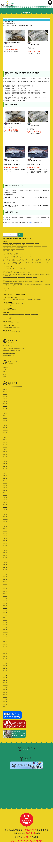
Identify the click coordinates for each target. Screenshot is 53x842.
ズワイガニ (10, 318)
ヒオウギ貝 (19, 282)
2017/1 (5, 655)
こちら (30, 222)
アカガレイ (5, 256)
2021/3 (5, 535)
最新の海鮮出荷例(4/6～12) (10, 355)
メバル (4, 254)
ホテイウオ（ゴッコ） (26, 254)
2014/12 (5, 698)
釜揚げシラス (12, 260)
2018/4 (5, 619)
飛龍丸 (18, 327)
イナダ (28, 260)
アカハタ (13, 248)
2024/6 (5, 441)
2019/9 (5, 578)
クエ (8, 247)
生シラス (44, 259)
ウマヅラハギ (14, 254)
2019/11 (5, 573)
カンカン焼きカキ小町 (35, 284)
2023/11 (5, 458)
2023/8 (5, 465)
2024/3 (5, 448)
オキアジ (21, 251)
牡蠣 (4, 282)
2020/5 (5, 559)
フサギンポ (8, 251)
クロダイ (37, 242)
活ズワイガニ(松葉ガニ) (21, 273)
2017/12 (5, 628)
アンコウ (5, 253)
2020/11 (5, 544)
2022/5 (5, 501)
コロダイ (8, 259)
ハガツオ (14, 245)
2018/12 (5, 600)
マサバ (20, 261)
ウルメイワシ (10, 253)
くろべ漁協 (5, 327)
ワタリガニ (22, 272)
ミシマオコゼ (18, 244)
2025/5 (5, 414)
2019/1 (5, 597)
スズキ (32, 242)
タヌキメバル (10, 263)
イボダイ (8, 248)
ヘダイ (22, 263)
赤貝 (28, 284)
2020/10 (5, 547)
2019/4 (5, 590)
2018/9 (5, 607)
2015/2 (5, 696)
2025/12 (5, 398)
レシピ (4, 368)
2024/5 (5, 443)
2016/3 (5, 677)
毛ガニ (19, 276)
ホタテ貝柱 (15, 281)
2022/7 (5, 496)
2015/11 (5, 686)
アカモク (5, 290)
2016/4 (5, 674)
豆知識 (4, 376)
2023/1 (5, 482)
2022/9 (5, 491)
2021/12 (5, 513)
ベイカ (13, 267)
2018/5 (5, 616)
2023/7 (5, 467)
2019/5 (5, 588)
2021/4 (5, 532)
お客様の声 (5, 366)
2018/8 (5, 609)
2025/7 (5, 410)
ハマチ (11, 250)
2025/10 (5, 402)
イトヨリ (7, 244)
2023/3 (5, 477)
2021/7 (5, 525)
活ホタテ (10, 285)
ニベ (30, 257)
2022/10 (5, 489)
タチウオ (15, 242)
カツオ (9, 245)
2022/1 (5, 511)
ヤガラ (19, 263)
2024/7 (5, 438)
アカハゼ (7, 250)
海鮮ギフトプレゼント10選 (9, 298)
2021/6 (5, 527)
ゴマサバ (25, 261)
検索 (20, 234)
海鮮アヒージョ (40, 281)
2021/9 (5, 520)
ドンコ (4, 251)
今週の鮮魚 (5, 371)
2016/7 (5, 669)
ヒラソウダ (24, 245)
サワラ (4, 248)
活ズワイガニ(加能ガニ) (33, 273)
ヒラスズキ (44, 245)
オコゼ (30, 259)
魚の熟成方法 (17, 331)
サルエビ (23, 276)
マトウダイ (10, 257)
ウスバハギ (21, 247)
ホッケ (4, 259)
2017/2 (5, 652)
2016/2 (5, 679)
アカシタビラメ (14, 256)
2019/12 (5, 571)
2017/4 (5, 648)
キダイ (7, 303)
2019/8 (5, 580)
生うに (14, 285)
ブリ (25, 260)
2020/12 (5, 542)
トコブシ (5, 284)
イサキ (23, 242)
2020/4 (5, 561)
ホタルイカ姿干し (12, 309)
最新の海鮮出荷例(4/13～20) (10, 345)
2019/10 (5, 576)
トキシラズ (28, 242)
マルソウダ (30, 245)
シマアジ (18, 248)
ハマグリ (7, 282)
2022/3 (5, 506)
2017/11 (5, 631)
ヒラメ (39, 245)
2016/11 (5, 660)
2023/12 (5, 455)
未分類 (4, 373)
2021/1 (5, 539)
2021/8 (5, 523)
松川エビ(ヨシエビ (12, 276)
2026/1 (5, 395)
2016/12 (5, 657)
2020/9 (5, 549)
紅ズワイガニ (16, 272)
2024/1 (5, 453)
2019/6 (5, 585)
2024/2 (5, 450)
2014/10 (5, 703)
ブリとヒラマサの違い (8, 304)
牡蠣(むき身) (23, 284)
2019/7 (5, 583)
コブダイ (16, 253)
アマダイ (23, 244)
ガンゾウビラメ (22, 256)
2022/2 (5, 508)
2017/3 (5, 650)
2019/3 (5, 592)
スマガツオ (19, 245)
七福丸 (14, 327)
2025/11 (5, 400)
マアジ (24, 251)
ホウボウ (12, 244)
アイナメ (16, 250)
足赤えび (5, 273)
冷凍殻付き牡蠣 (34, 313)
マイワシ (8, 254)
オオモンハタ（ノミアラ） (22, 259)
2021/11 (5, 515)
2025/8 (5, 407)
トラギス (22, 248)
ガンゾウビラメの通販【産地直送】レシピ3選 (13, 347)
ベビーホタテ (9, 281)
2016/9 (5, 665)
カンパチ (17, 247)
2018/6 (5, 614)
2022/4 (5, 503)
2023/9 (5, 463)
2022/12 (5, 484)
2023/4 (5, 475)
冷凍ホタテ (21, 281)
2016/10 (5, 662)
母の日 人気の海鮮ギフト (21, 298)
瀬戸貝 (15, 282)
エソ (9, 256)
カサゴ (22, 260)
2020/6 (5, 556)
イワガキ (26, 281)
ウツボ (6, 242)
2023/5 (5, 472)
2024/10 (5, 431)
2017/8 (5, 638)
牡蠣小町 (43, 284)
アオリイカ (22, 267)
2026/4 (5, 388)
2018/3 (5, 621)
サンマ (6, 260)
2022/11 (5, 487)
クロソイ (29, 261)
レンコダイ (5, 245)
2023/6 (5, 470)
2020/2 (5, 566)
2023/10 (5, 460)
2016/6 (5, 672)
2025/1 (5, 424)
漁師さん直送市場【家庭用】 (7, 3)
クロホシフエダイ (18, 257)
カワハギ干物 (10, 322)
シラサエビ (27, 272)
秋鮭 (4, 242)
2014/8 (5, 705)
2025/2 (5, 422)
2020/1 (5, 568)
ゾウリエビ (5, 318)
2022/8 (5, 494)
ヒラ (4, 244)
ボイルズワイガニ (11, 273)
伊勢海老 (10, 272)
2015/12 (5, 684)
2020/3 (5, 564)
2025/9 (5, 405)
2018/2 (5, 624)
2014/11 (5, 701)
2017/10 (5, 633)
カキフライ (27, 313)
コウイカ (5, 267)
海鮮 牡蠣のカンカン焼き (15, 313)
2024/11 (5, 429)
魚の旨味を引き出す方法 (8, 331)
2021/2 (5, 537)
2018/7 (5, 612)
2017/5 (5, 645)
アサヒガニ (5, 272)
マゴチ (39, 259)
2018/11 (5, 602)
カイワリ (19, 242)
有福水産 (10, 327)
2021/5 (5, 530)
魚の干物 (5, 322)
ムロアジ (13, 259)
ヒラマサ (12, 247)
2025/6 (5, 412)
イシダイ (5, 247)
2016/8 (5, 667)
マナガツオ (25, 253)
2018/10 (5, 604)
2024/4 (5, 446)
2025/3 (5, 419)
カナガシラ (12, 303)
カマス (11, 261)
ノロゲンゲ (5, 257)
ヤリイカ (18, 267)
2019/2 (5, 595)
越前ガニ (35, 276)
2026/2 (5, 393)
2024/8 (5, 436)
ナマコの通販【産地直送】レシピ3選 (11, 350)
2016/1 (5, 681)
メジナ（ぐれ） (45, 261)
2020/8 (5, 551)
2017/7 (5, 640)
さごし (32, 260)
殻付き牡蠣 (47, 284)
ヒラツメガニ (8, 275)
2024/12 (5, 426)
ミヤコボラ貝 (10, 284)
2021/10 (5, 518)
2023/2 (5, 479)
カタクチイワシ (46, 260)
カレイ (10, 242)
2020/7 (5, 554)
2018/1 (5, 626)
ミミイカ (9, 267)
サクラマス (34, 259)
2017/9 (5, 636)
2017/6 (5, 643)
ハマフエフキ (26, 257)
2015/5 (5, 693)
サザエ (30, 281)
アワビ (11, 282)
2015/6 (5, 691)
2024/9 (5, 434)
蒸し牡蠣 (35, 281)
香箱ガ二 (47, 273)
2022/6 (5, 499)
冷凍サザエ (5, 285)
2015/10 (5, 688)
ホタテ (4, 281)
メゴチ (15, 263)
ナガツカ (36, 245)
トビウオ (21, 253)
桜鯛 (4, 250)
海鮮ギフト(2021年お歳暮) (34, 298)
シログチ (18, 260)
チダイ (4, 303)
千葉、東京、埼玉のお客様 (9, 352)
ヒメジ (19, 254)
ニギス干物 (16, 322)
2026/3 (5, 390)
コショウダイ (15, 251)
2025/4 (5, 417)
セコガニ (42, 273)
